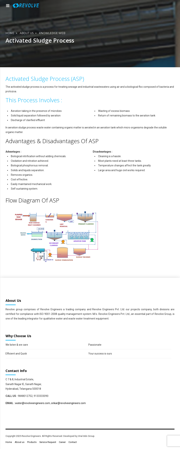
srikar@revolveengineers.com (68, 403)
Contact (72, 442)
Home (10, 33)
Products (32, 442)
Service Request (47, 442)
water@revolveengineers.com (32, 403)
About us (27, 33)
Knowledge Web (52, 33)
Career (62, 442)
